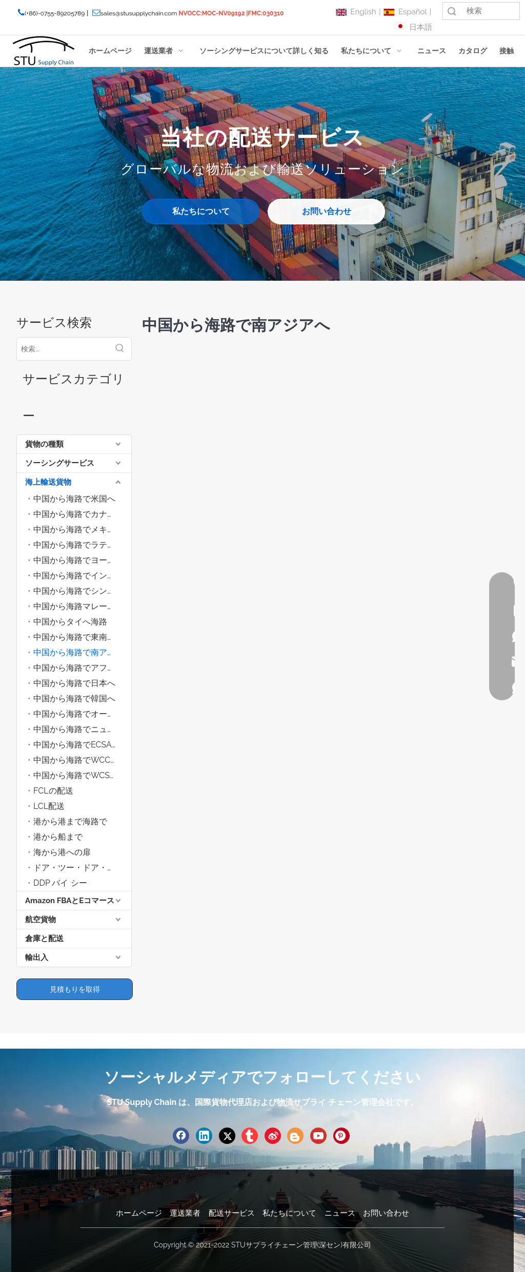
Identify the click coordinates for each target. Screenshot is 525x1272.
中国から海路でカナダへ (78, 514)
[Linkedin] (204, 1136)
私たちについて (201, 211)
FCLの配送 (53, 791)
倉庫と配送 (44, 938)
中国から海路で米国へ (74, 499)
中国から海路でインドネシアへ (82, 575)
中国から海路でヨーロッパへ (82, 560)
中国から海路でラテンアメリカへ (82, 545)
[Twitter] (227, 1136)
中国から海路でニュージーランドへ (82, 729)
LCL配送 (49, 806)
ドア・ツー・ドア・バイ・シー (82, 867)
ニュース (340, 1213)
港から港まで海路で (70, 821)
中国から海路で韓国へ (74, 698)
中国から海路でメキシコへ (82, 529)
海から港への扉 (62, 852)
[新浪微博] (273, 1136)
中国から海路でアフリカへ (82, 668)
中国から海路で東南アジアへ (82, 637)
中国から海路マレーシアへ (82, 606)
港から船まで (58, 837)
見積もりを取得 (75, 989)
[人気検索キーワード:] (120, 349)
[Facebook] (181, 1136)
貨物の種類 (44, 444)
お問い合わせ (326, 211)
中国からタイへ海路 (70, 622)
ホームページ (139, 1213)
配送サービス (232, 1213)
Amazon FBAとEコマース (69, 900)
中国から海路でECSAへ (76, 744)
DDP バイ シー (60, 883)
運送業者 (185, 1213)
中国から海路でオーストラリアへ (82, 714)
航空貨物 (40, 919)
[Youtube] (318, 1136)
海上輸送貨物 (48, 482)
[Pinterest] (341, 1136)
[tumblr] (249, 1136)
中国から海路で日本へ (74, 683)
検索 (451, 11)
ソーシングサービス (59, 463)
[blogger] (295, 1136)
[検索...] (63, 349)
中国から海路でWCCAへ (78, 760)
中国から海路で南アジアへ (82, 652)
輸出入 (36, 957)
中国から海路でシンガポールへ (82, 591)
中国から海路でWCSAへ (78, 775)
